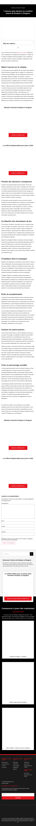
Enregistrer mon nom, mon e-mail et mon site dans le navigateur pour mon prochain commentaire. (17, 539)
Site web (3, 531)
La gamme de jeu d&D (17, 759)
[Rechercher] (31, 554)
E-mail (3, 526)
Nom (2, 520)
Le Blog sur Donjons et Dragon (18, 7)
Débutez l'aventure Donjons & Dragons (18, 107)
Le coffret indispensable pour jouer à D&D (18, 145)
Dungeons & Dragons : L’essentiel (18, 656)
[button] (32, 2)
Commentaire (5, 503)
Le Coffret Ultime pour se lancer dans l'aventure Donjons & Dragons (18, 574)
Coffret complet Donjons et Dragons (18, 702)
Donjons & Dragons (22, 52)
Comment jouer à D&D (6, 759)
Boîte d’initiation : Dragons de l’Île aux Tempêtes (18, 748)
